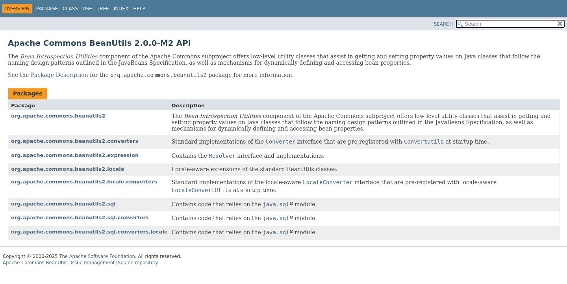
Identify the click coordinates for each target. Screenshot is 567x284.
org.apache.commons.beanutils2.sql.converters (80, 217)
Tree (103, 8)
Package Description (59, 75)
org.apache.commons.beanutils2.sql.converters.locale (89, 232)
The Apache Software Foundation (97, 256)
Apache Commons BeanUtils (35, 262)
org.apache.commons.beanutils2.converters (74, 141)
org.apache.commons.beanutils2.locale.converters (84, 182)
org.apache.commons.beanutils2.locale (67, 169)
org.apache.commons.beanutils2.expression (75, 155)
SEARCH (443, 24)
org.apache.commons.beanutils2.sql (63, 204)
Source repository (138, 262)
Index (121, 8)
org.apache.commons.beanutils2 (58, 116)
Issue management (92, 262)
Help (139, 8)
